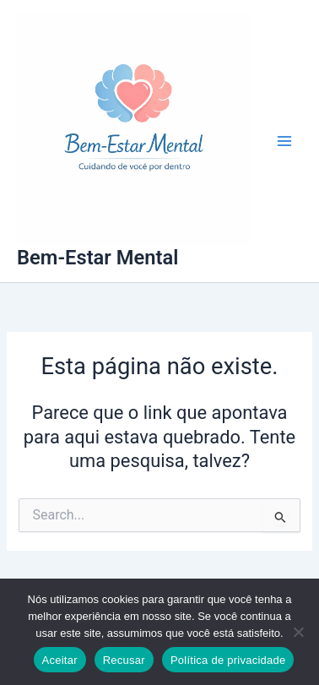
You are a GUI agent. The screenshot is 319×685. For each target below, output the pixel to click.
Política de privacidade (228, 660)
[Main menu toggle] (284, 141)
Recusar (124, 660)
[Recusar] (297, 631)
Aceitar (60, 660)
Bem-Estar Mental (97, 257)
